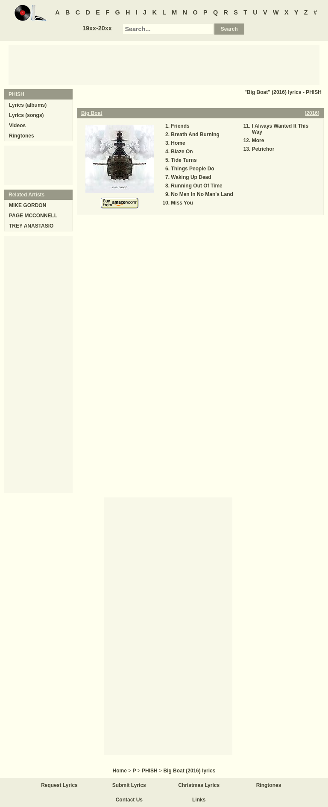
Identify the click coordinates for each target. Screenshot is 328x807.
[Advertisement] (164, 64)
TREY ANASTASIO (31, 226)
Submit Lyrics (129, 785)
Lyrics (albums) (28, 105)
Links (198, 800)
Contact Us (129, 800)
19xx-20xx (97, 28)
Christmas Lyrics (199, 785)
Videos (17, 126)
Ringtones (21, 136)
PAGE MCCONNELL (33, 216)
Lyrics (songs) (26, 115)
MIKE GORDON (27, 205)
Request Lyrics (59, 785)
